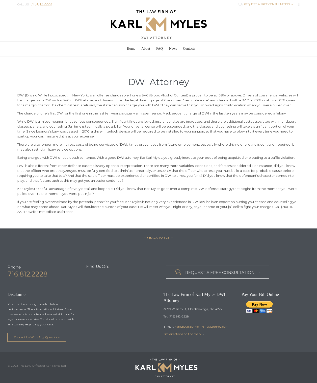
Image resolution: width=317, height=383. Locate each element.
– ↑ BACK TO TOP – (158, 237)
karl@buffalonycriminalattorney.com (202, 326)
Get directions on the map (182, 334)
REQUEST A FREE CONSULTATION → (265, 4)
